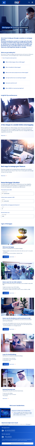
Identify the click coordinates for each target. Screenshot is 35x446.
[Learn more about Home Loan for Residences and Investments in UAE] (12, 329)
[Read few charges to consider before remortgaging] (4, 135)
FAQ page (28, 424)
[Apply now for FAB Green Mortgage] (6, 257)
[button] (17, 2)
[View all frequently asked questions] (9, 57)
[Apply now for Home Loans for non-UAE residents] (6, 293)
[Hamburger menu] (32, 2)
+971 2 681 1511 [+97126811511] (25, 432)
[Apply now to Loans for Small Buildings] (6, 364)
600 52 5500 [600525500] (9, 432)
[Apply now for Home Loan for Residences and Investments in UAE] (6, 329)
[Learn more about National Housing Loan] (6, 398)
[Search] (29, 2)
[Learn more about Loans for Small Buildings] (12, 364)
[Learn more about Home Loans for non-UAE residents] (12, 293)
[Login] (4, 2)
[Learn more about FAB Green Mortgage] (12, 256)
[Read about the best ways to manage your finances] (4, 175)
